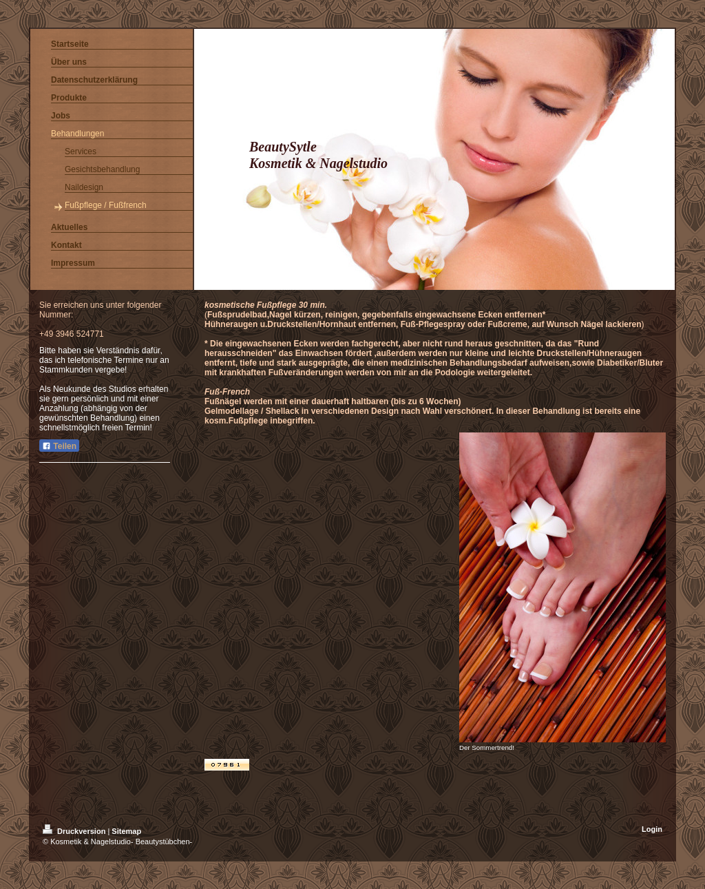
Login (652, 829)
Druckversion (75, 831)
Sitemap (126, 831)
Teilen (59, 446)
